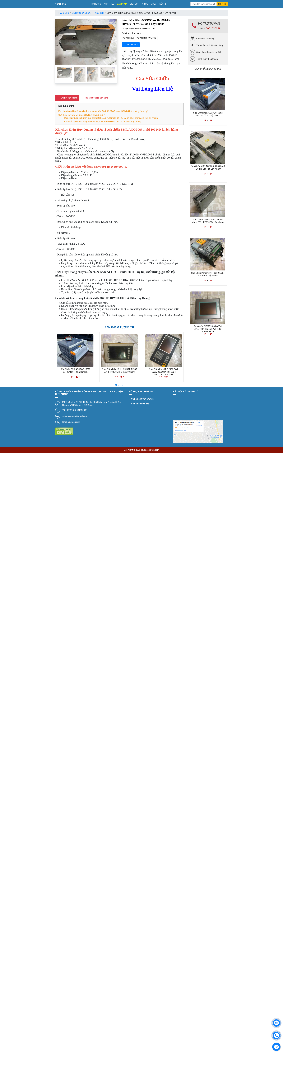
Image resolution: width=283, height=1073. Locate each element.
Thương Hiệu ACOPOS (146, 38)
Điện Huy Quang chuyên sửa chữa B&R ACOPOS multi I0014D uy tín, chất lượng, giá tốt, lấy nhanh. (111, 118)
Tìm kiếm (222, 4)
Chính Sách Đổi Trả (140, 404)
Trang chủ (95, 4)
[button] (60, 42)
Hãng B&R (99, 13)
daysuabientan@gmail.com (74, 416)
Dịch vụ (134, 4)
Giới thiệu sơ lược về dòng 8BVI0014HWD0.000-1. (82, 115)
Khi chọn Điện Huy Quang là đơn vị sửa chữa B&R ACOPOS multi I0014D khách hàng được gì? (103, 111)
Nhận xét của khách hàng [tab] (96, 98)
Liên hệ (162, 4)
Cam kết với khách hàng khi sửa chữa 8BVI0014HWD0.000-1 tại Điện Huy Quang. (103, 121)
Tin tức (144, 4)
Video (154, 4)
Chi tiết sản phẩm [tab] (69, 98)
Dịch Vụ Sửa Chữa (81, 13)
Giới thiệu (109, 4)
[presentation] (58, 354)
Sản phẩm (122, 4)
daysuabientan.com (71, 422)
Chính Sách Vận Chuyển (142, 399)
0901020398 (213, 28)
